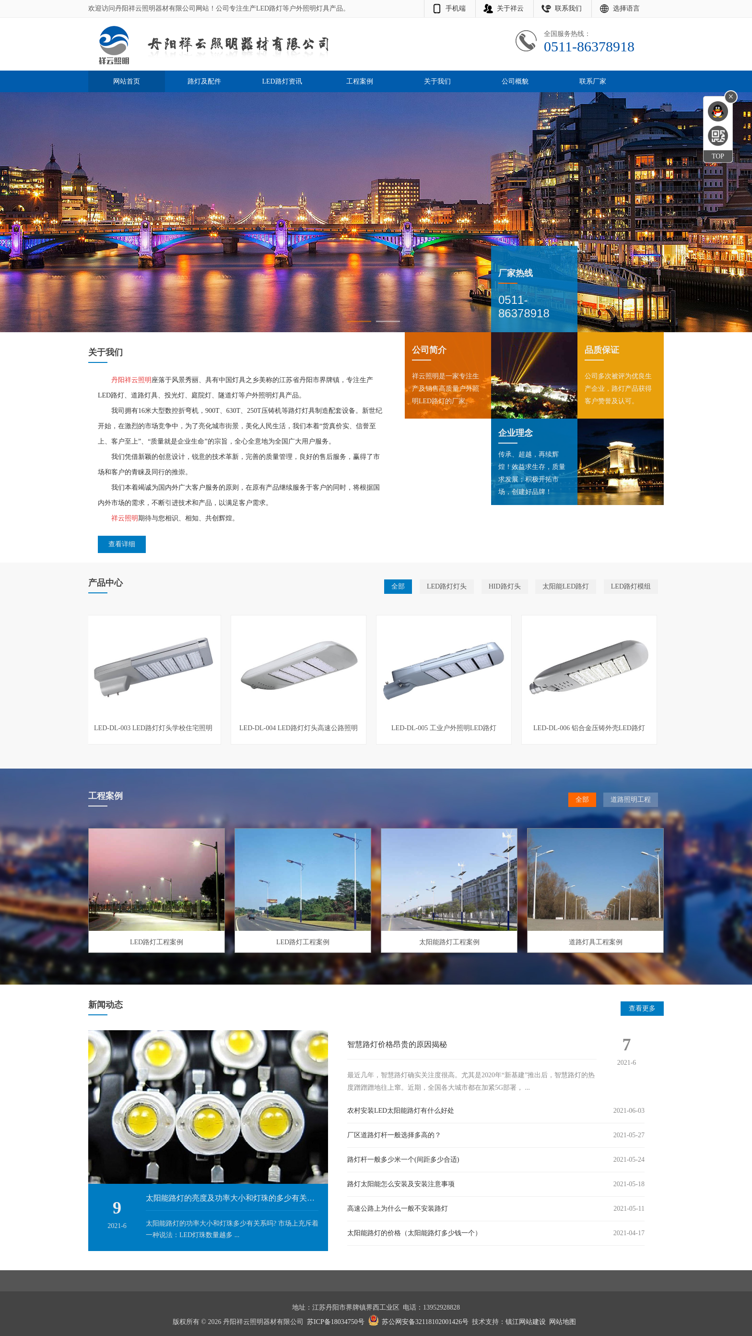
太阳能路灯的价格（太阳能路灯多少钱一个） (414, 1233)
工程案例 (359, 81)
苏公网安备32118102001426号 (425, 1321)
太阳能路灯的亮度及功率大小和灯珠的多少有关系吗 (234, 1198)
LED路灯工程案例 (156, 942)
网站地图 (562, 1321)
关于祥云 (510, 8)
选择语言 (626, 8)
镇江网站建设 (525, 1321)
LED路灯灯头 (447, 586)
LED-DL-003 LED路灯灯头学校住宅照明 (153, 728)
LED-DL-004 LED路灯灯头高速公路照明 (298, 728)
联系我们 (568, 8)
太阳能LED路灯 (565, 586)
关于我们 (437, 81)
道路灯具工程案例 (596, 942)
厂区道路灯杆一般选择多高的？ (394, 1135)
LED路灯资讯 (282, 81)
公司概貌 (515, 81)
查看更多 (642, 1008)
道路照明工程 (631, 799)
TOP (718, 156)
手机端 (456, 8)
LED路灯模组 (631, 586)
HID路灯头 (505, 586)
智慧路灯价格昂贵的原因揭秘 (397, 1044)
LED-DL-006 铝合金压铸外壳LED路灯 (589, 728)
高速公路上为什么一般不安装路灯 (397, 1208)
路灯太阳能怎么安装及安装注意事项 (401, 1184)
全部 (398, 586)
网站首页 (126, 81)
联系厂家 (592, 81)
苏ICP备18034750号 (335, 1321)
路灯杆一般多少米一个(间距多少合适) (403, 1159)
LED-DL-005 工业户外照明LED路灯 (443, 728)
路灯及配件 (204, 81)
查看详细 (121, 544)
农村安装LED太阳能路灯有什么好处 (400, 1110)
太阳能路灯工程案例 (449, 942)
